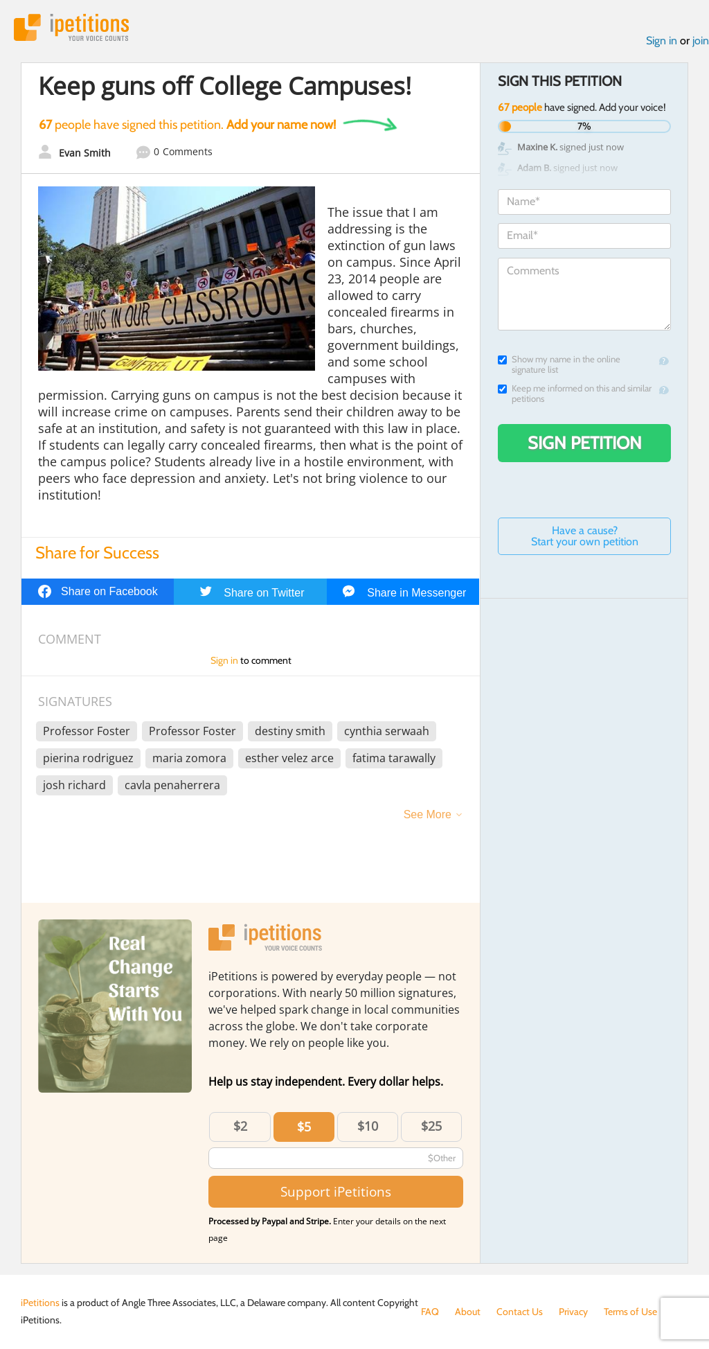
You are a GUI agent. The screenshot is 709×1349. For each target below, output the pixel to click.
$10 (367, 1126)
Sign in (661, 40)
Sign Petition (585, 442)
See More (427, 814)
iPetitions (71, 27)
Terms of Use (630, 1311)
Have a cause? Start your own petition (584, 536)
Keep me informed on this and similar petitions (575, 393)
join (700, 40)
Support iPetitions (335, 1191)
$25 (431, 1126)
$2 (240, 1126)
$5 (304, 1126)
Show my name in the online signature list (559, 364)
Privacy (573, 1311)
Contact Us (519, 1311)
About (468, 1311)
